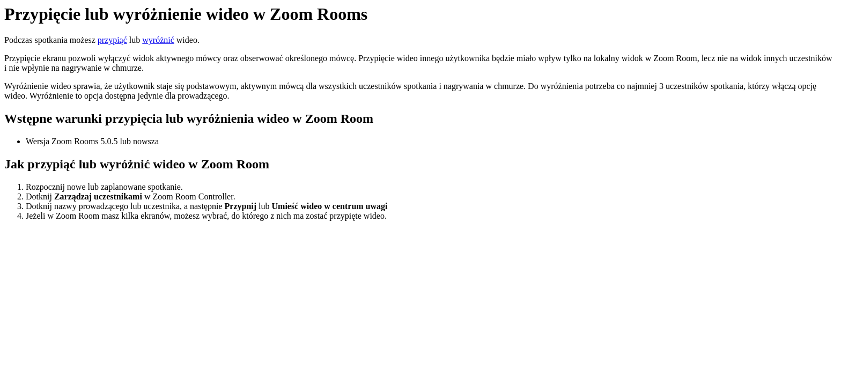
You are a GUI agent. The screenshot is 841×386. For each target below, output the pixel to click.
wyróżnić (158, 39)
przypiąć (112, 39)
